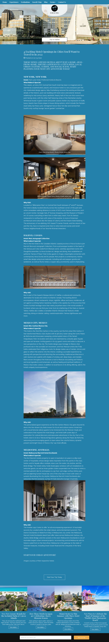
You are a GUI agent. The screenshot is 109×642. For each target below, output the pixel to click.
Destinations (25, 2)
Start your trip (81, 637)
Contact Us (62, 2)
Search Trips (37, 2)
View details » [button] (13, 627)
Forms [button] (53, 2)
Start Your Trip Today (54, 577)
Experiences (14, 2)
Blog (46, 2)
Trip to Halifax (54, 39)
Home (5, 2)
